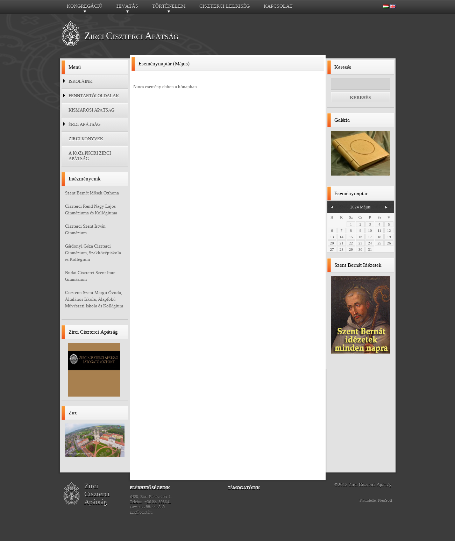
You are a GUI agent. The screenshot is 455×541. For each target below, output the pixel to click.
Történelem (168, 8)
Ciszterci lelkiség (224, 6)
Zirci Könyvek (86, 138)
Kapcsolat (278, 6)
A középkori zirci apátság (90, 155)
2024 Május (360, 207)
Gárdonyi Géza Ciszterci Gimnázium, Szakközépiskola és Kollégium (93, 252)
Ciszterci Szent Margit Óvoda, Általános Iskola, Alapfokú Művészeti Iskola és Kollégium (94, 299)
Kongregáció (84, 8)
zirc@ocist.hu (141, 512)
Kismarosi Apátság (92, 110)
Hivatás (127, 8)
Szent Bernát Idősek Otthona (92, 192)
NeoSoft (385, 500)
